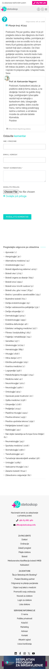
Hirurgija (9, 354)
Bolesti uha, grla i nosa (15, 290)
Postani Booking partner (25, 569)
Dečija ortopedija (12, 311)
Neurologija (10, 387)
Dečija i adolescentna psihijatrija (19, 307)
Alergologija (10, 256)
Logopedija (10, 370)
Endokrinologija (12, 320)
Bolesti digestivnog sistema (17, 269)
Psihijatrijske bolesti (14, 425)
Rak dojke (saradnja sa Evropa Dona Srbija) (24, 434)
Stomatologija (11, 450)
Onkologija (10, 392)
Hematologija (11, 349)
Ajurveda (9, 252)
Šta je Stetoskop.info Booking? (24, 565)
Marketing (24, 617)
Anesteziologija (12, 265)
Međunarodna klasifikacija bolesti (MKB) (24, 551)
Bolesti (24, 546)
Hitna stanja (10, 358)
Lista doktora (24, 594)
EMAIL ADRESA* (10, 155)
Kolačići (24, 613)
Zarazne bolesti (12, 471)
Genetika (9, 341)
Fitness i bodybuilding (15, 332)
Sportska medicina (13, 446)
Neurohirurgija (11, 383)
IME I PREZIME (10, 141)
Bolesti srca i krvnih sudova (17, 286)
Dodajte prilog (11, 187)
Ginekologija (10, 345)
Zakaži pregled (24, 538)
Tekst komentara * (13, 168)
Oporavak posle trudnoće (16, 396)
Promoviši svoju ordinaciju (24, 582)
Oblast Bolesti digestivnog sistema (18, 129)
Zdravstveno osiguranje (15, 475)
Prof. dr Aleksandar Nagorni (23, 81)
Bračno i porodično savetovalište (20, 294)
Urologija (9, 462)
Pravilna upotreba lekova (16, 421)
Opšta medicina (12, 400)
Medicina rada (11, 379)
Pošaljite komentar (17, 217)
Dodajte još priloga (14, 196)
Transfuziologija (12, 454)
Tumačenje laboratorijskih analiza (20, 458)
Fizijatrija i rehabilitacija (15, 337)
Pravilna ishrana (12, 417)
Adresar (24, 621)
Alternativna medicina (15, 261)
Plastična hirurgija (13, 413)
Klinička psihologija (13, 362)
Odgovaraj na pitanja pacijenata (24, 573)
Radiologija (10, 430)
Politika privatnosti (24, 608)
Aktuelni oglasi (24, 630)
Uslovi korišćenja (24, 634)
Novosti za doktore (24, 586)
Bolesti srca (10, 282)
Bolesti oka (10, 273)
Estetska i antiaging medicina (18, 328)
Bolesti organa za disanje (16, 278)
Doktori (24, 529)
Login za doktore (25, 590)
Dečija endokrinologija (15, 303)
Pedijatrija (9, 409)
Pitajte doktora (25, 542)
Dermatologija (11, 316)
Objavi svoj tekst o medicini (24, 577)
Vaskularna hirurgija (14, 467)
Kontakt (24, 625)
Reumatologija (11, 441)
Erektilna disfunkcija (14, 324)
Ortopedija (10, 404)
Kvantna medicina (13, 366)
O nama (24, 604)
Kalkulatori (24, 555)
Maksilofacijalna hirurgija (16, 375)
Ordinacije (24, 534)
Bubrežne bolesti (13, 299)
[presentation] (23, 205)
